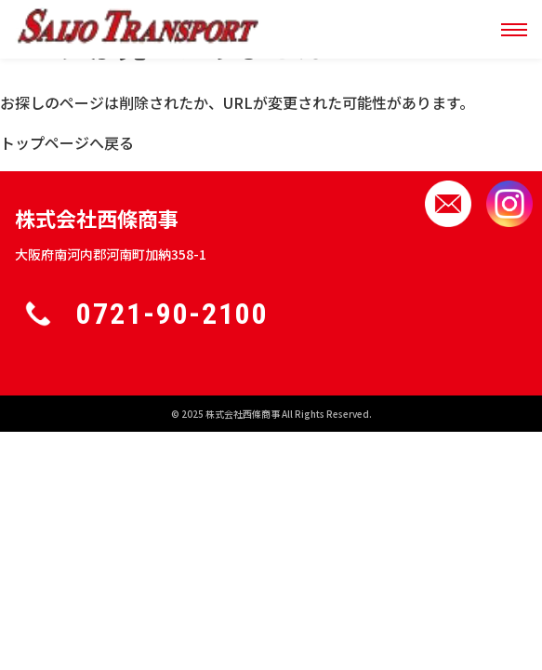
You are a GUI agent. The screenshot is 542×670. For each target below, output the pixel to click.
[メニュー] (514, 30)
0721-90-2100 (172, 313)
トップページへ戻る (67, 142)
